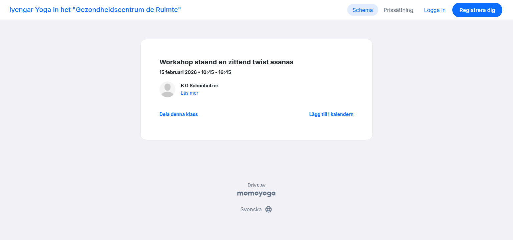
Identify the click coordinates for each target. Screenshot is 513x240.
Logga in (435, 10)
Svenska (256, 209)
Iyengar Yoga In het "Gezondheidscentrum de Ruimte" (95, 10)
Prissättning (398, 10)
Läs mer (189, 93)
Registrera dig (477, 10)
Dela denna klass (178, 114)
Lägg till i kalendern (331, 114)
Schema (363, 10)
